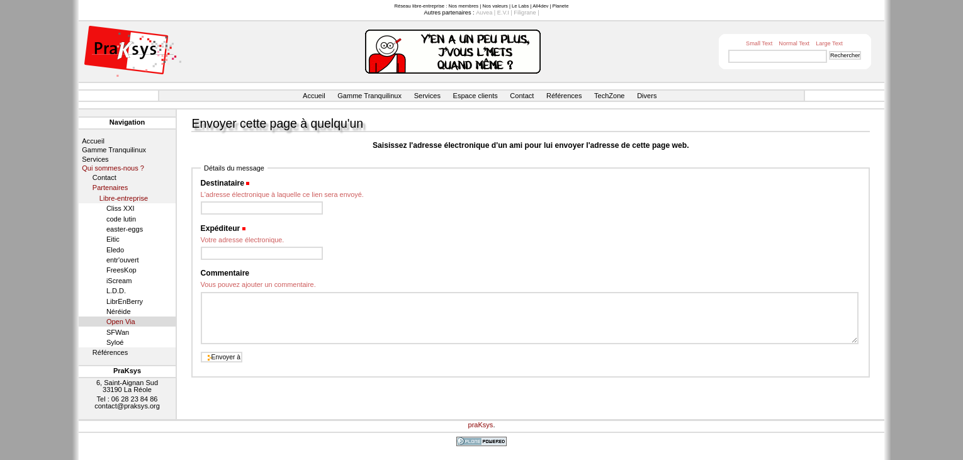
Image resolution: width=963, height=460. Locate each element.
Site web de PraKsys (132, 51)
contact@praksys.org (127, 406)
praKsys (480, 425)
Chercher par (724, 49)
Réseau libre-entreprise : (420, 6)
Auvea (484, 12)
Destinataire (222, 183)
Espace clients (475, 95)
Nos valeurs (494, 6)
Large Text (829, 43)
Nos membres (463, 6)
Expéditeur (220, 228)
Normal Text (794, 43)
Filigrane (525, 12)
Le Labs (520, 6)
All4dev (540, 6)
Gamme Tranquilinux (369, 95)
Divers (646, 95)
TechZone (609, 95)
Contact (522, 95)
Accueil (314, 95)
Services (427, 95)
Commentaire (225, 273)
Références (564, 95)
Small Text (759, 43)
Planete (561, 6)
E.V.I (503, 12)
